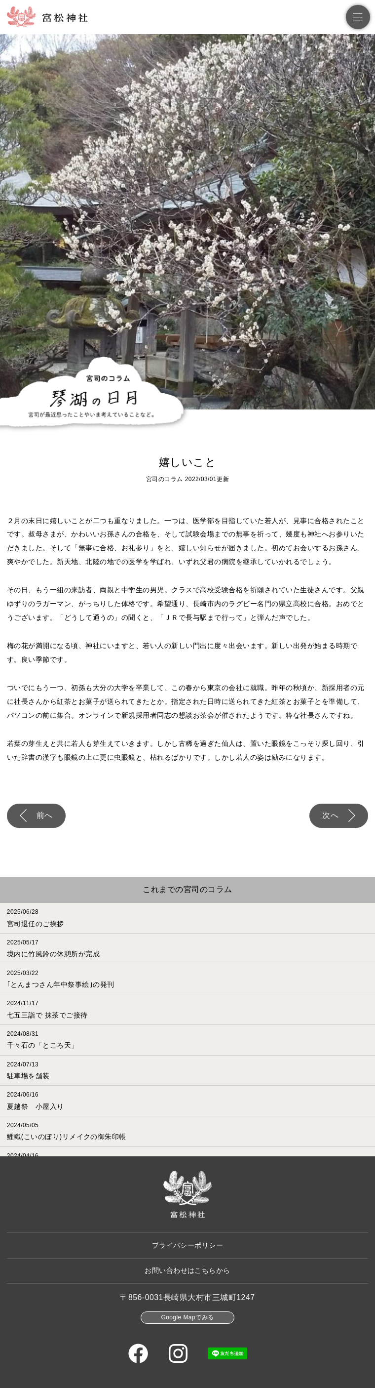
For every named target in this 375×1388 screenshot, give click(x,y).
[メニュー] (358, 17)
